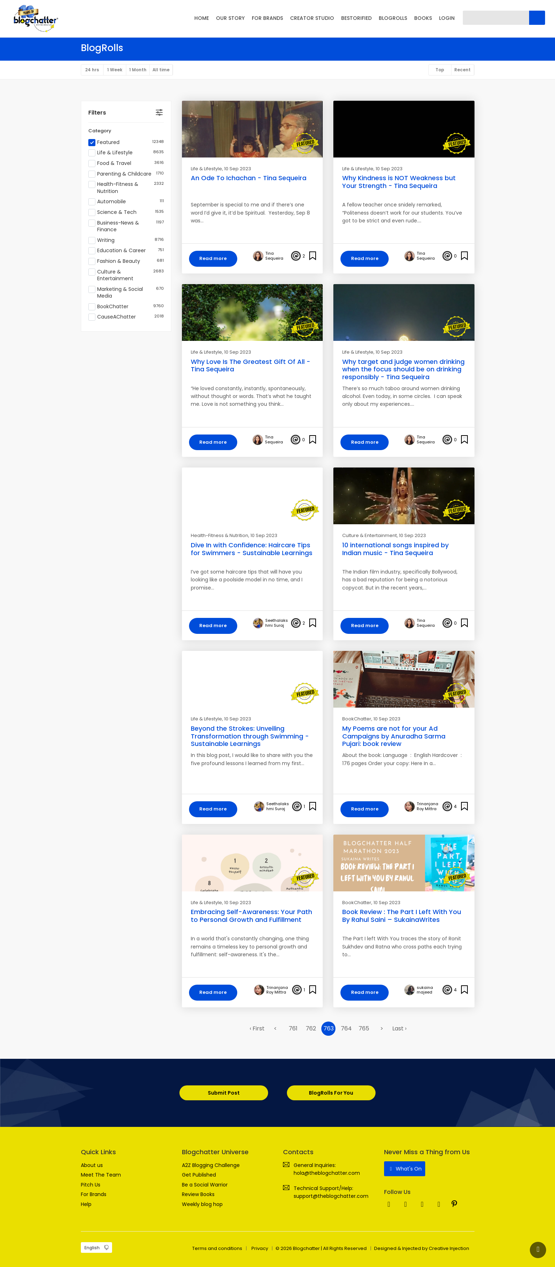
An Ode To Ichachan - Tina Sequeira (248, 178)
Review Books (198, 1194)
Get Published (199, 1175)
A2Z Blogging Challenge (211, 1165)
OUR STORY (230, 18)
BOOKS (423, 18)
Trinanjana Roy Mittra (427, 807)
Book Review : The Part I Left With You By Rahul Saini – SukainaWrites (401, 916)
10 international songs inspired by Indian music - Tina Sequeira (395, 549)
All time (162, 70)
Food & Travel (126, 163)
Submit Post (224, 1093)
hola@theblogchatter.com (327, 1173)
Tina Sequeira (274, 256)
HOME (201, 18)
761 (293, 1029)
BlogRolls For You (331, 1093)
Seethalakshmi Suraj (276, 624)
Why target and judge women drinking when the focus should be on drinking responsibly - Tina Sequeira (403, 369)
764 (346, 1029)
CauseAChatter (126, 317)
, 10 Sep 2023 (236, 168)
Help (86, 1204)
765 (364, 1029)
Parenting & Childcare (126, 174)
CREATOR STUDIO (312, 18)
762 (311, 1029)
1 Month (139, 70)
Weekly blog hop (202, 1204)
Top (439, 70)
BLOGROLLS (393, 18)
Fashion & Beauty (126, 261)
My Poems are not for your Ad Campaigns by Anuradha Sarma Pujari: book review (393, 736)
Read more (213, 258)
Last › (399, 1029)
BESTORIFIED (356, 18)
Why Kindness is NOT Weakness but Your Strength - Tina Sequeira (399, 182)
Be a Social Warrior (205, 1185)
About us (92, 1165)
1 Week (115, 70)
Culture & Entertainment (126, 275)
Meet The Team (101, 1175)
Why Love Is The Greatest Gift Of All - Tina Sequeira (250, 365)
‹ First (257, 1029)
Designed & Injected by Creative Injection (421, 1248)
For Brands (93, 1194)
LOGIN (447, 18)
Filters (97, 113)
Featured (126, 142)
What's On (405, 1169)
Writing (126, 240)
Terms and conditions (217, 1248)
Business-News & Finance (126, 226)
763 (328, 1029)
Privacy (259, 1248)
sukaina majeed (425, 991)
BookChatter (126, 306)
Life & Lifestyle (126, 153)
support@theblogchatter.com (331, 1196)
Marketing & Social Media (126, 293)
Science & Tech (126, 212)
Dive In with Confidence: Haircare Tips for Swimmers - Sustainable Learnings (251, 549)
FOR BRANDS (267, 18)
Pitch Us (90, 1185)
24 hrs (92, 70)
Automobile (126, 202)
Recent (462, 70)
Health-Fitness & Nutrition (126, 188)
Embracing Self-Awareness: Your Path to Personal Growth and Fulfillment (251, 916)
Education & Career (126, 251)
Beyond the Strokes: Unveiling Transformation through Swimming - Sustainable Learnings (250, 736)
